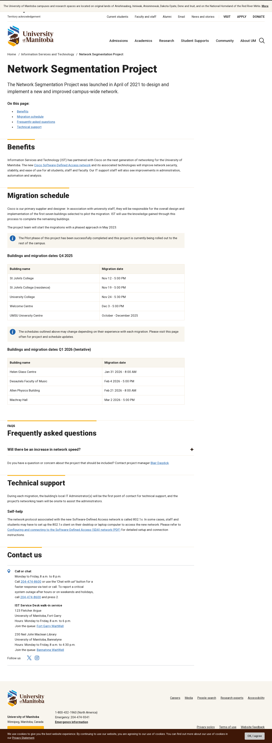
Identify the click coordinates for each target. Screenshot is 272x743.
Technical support (29, 127)
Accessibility (256, 698)
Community (225, 40)
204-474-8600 (31, 581)
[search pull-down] (262, 40)
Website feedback (253, 727)
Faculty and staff (145, 16)
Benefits (22, 111)
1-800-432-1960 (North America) (76, 712)
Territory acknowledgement (23, 16)
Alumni (167, 16)
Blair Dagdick (160, 463)
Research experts (232, 698)
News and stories (203, 16)
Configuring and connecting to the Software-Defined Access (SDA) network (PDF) (63, 529)
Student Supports (195, 40)
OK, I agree (254, 736)
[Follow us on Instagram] (37, 658)
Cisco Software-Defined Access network (62, 165)
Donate (259, 16)
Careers (175, 698)
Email (181, 16)
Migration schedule (30, 116)
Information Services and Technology (47, 54)
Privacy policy (206, 727)
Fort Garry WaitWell (50, 626)
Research (166, 40)
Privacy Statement (23, 737)
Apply (241, 16)
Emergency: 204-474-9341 (72, 717)
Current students (117, 16)
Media (189, 698)
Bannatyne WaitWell (50, 649)
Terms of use (227, 727)
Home (11, 54)
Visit (227, 16)
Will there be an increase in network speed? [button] (44, 449)
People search (206, 698)
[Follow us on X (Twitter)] (29, 658)
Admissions (118, 40)
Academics (143, 40)
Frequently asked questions (36, 121)
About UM (248, 40)
